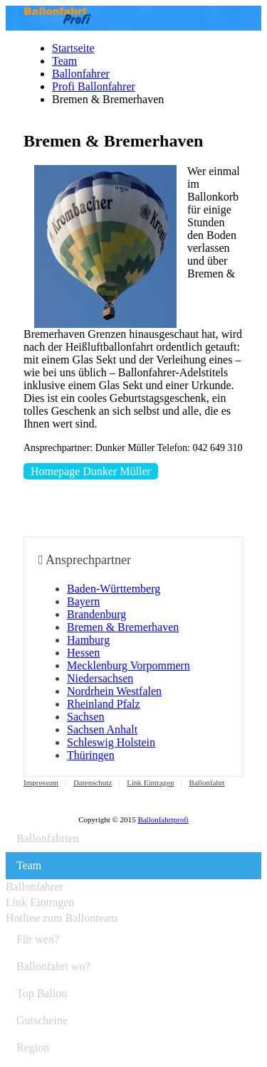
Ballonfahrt (207, 782)
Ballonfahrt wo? (53, 966)
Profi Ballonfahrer (93, 86)
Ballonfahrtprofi (162, 819)
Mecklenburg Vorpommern (128, 665)
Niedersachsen (100, 678)
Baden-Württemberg (113, 589)
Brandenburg (96, 614)
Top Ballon (41, 993)
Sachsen (85, 717)
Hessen (83, 653)
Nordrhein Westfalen (114, 691)
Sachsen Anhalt (102, 729)
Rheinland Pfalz (103, 704)
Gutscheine (42, 1020)
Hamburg (88, 640)
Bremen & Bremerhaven (123, 627)
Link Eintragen (150, 782)
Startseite (73, 48)
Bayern (83, 601)
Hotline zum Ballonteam (61, 918)
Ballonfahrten (47, 838)
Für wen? (37, 939)
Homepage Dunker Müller (91, 471)
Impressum (40, 782)
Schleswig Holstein (111, 742)
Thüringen (91, 755)
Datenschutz (92, 782)
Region (32, 1047)
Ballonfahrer (81, 74)
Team (64, 61)
